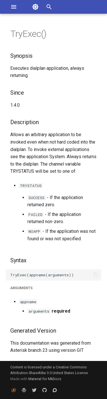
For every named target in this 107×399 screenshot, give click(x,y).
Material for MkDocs (44, 379)
